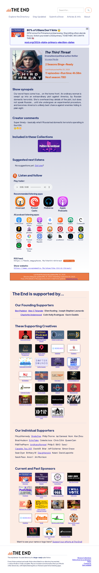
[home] (18, 10)
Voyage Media (51, 59)
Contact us (87, 563)
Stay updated (86, 565)
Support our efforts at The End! (67, 543)
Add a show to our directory (81, 560)
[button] (19, 16)
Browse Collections (84, 558)
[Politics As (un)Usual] (49, 146)
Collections (45, 137)
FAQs (89, 561)
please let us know (72, 279)
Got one (39, 165)
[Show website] (49, 268)
